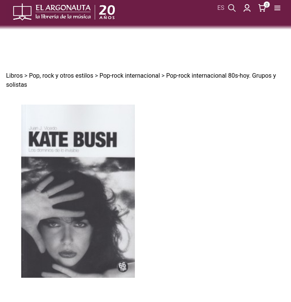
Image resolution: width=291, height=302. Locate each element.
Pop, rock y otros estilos (61, 75)
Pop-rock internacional (129, 75)
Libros (14, 75)
